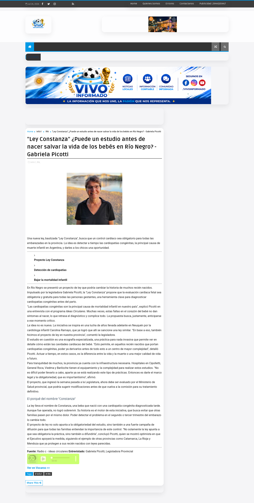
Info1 (39, 131)
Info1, (33, 162)
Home (133, 3)
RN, (38, 162)
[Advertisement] (109, 116)
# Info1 (38, 474)
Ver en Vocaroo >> (38, 468)
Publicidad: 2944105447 (212, 3)
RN (47, 131)
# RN (48, 474)
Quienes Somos (151, 3)
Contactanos (187, 3)
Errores (170, 3)
